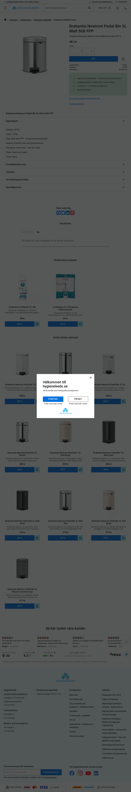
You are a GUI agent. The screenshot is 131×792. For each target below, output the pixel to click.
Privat (78, 399)
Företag (53, 399)
